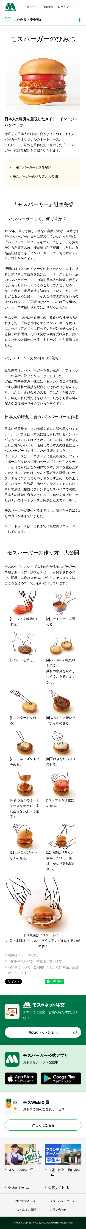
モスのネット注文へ (43, 1032)
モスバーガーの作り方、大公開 (35, 176)
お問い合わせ (58, 1209)
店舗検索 (47, 7)
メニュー (32, 7)
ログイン (63, 7)
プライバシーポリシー (64, 1201)
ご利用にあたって (25, 1201)
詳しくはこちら (43, 1125)
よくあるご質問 (26, 1209)
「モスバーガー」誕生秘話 (32, 167)
